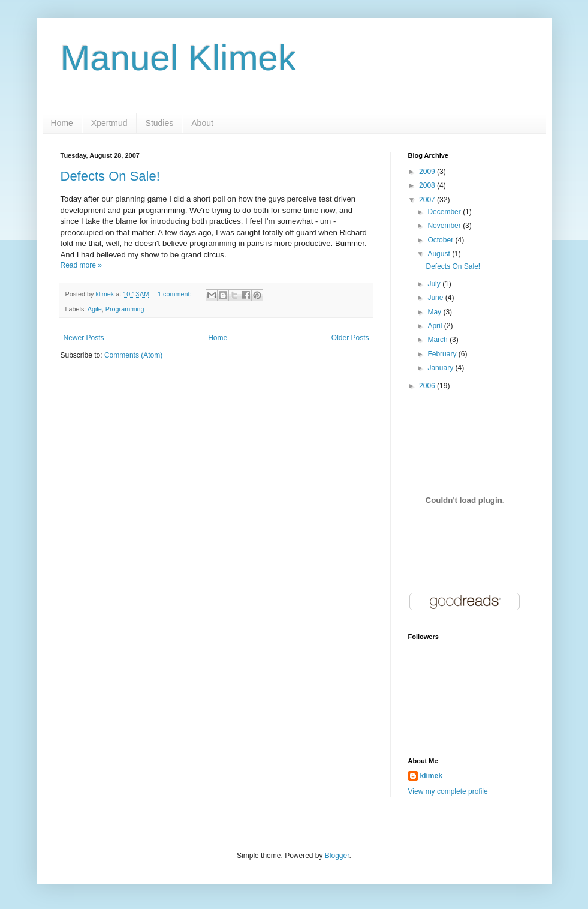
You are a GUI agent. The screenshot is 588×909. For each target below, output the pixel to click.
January (441, 368)
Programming (124, 309)
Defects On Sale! (110, 176)
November (445, 225)
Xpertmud (109, 123)
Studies (160, 123)
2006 (428, 386)
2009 (428, 171)
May (435, 312)
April (435, 326)
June (436, 297)
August (439, 254)
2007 (428, 200)
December (445, 212)
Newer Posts (84, 338)
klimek (431, 776)
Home (62, 123)
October (441, 240)
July (434, 284)
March (438, 339)
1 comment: (175, 294)
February (442, 354)
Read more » (81, 265)
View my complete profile (448, 791)
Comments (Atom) (133, 355)
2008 (428, 185)
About (202, 123)
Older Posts (350, 338)
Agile (95, 309)
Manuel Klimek (179, 58)
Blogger (337, 855)
